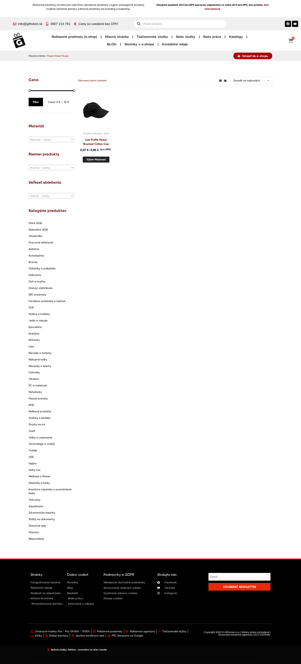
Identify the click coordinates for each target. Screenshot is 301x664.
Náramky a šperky (40, 366)
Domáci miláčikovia (41, 288)
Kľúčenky (34, 339)
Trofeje (33, 450)
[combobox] (51, 139)
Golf (31, 307)
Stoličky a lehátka (39, 417)
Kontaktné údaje (175, 44)
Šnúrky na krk (37, 424)
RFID (31, 405)
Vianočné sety (37, 525)
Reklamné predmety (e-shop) (74, 37)
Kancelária (35, 327)
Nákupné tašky (38, 359)
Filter (36, 102)
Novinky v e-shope (139, 44)
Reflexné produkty (40, 411)
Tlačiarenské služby (152, 37)
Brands (33, 262)
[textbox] (51, 139)
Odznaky (34, 372)
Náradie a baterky (40, 352)
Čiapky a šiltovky (92, 133)
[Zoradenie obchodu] (250, 80)
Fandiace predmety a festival (47, 301)
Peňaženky (35, 391)
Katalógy (236, 37)
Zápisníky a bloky (39, 482)
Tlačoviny (34, 499)
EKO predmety (37, 294)
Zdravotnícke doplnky (42, 512)
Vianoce (34, 532)
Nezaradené (36, 538)
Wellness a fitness (39, 476)
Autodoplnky (36, 255)
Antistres (34, 249)
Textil (32, 430)
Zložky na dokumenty (42, 519)
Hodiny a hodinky (39, 313)
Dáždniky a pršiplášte (42, 268)
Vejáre (32, 463)
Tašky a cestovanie (40, 437)
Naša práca (212, 37)
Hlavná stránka (117, 37)
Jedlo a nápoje (38, 320)
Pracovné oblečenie (41, 242)
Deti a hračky (37, 281)
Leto (31, 346)
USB (31, 456)
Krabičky (34, 333)
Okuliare (34, 378)
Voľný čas (34, 469)
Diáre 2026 (35, 223)
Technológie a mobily (42, 443)
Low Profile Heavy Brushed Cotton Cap (96, 142)
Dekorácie (35, 274)
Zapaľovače (36, 506)
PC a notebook (38, 385)
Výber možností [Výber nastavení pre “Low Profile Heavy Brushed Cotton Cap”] (96, 159)
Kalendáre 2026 (38, 229)
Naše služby (185, 37)
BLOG (112, 44)
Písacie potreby (38, 398)
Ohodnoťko (35, 235)
